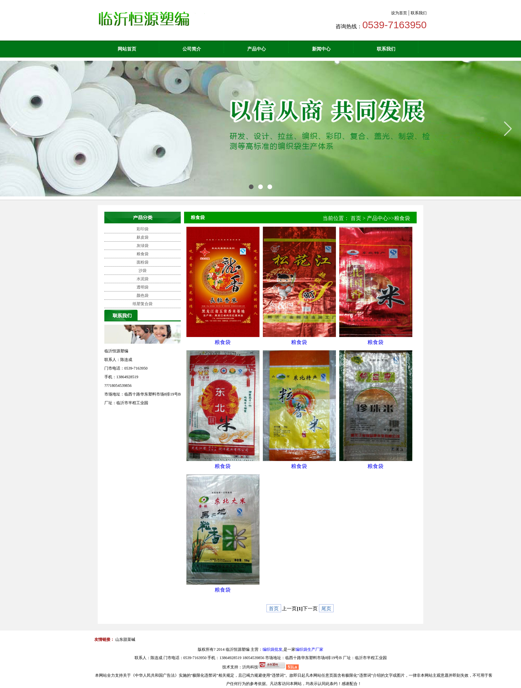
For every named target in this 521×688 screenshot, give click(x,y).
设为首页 (399, 13)
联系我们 (419, 13)
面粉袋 (143, 262)
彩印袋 (143, 229)
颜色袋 (143, 295)
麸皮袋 (143, 237)
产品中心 (256, 49)
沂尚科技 (250, 667)
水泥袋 (143, 279)
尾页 (326, 608)
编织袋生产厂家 (309, 649)
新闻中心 (321, 49)
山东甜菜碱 (125, 639)
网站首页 (127, 49)
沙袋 (143, 270)
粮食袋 (143, 254)
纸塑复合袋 (143, 303)
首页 (356, 218)
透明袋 (143, 287)
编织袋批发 (272, 649)
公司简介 (191, 49)
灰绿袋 (143, 245)
